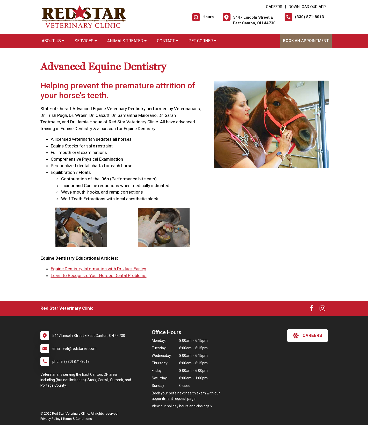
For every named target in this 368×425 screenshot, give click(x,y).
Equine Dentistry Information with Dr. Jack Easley (98, 268)
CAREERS (274, 6)
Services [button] (86, 40)
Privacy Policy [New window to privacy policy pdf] (50, 419)
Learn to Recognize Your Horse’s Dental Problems (99, 275)
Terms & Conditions (77, 419)
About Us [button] (53, 40)
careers (307, 335)
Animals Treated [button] (127, 40)
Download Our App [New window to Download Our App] (307, 6)
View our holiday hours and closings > (182, 406)
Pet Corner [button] (202, 40)
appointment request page (174, 398)
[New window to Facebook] (311, 309)
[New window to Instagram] (322, 309)
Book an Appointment (306, 40)
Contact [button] (167, 40)
